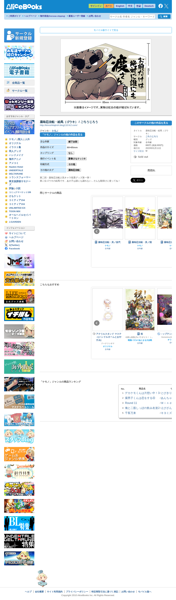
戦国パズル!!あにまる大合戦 (140, 340)
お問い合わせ (95, 16)
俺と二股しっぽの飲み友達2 (142, 407)
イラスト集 (15, 147)
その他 (71, 164)
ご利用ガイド (14, 16)
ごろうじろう (152, 136)
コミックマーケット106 (20, 192)
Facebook (14, 248)
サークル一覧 (17, 90)
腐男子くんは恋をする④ (140, 397)
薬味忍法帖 (74, 170)
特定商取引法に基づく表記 (104, 591)
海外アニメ (15, 159)
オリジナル (15, 143)
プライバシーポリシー (77, 591)
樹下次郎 (72, 141)
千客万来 (130, 412)
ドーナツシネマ (107, 343)
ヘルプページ (30, 16)
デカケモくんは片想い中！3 (142, 392)
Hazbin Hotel (16, 167)
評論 (11, 188)
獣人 (20, 139)
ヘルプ (28, 591)
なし (70, 153)
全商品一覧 (16, 82)
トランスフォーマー (20, 177)
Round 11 (131, 402)
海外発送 (52, 16)
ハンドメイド (16, 155)
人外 (27, 139)
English (120, 6)
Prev (97, 231)
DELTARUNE (16, 173)
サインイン (96, 6)
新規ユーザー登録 (77, 16)
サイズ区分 (139, 151)
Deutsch (149, 6)
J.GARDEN (15, 222)
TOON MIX (14, 211)
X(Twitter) (14, 245)
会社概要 (39, 591)
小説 (18, 188)
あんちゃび (168, 397)
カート (108, 6)
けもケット (15, 196)
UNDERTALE (16, 170)
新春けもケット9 (76, 158)
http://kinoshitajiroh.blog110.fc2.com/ (58, 125)
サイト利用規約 (55, 591)
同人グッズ (15, 151)
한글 (138, 6)
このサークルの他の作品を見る (151, 122)
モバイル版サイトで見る (106, 30)
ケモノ (12, 139)
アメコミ (14, 163)
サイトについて (17, 233)
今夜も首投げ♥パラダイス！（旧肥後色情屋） (140, 337)
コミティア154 (17, 200)
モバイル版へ (144, 591)
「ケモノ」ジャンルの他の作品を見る (62, 134)
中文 (130, 6)
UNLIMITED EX (17, 208)
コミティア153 (17, 204)
